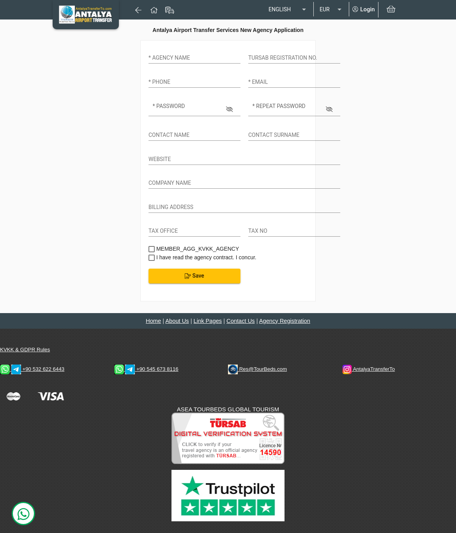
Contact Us (240, 321)
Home (153, 321)
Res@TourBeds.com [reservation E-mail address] (257, 369)
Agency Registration (284, 321)
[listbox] (288, 10)
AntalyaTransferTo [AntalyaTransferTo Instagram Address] (368, 369)
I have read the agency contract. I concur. (205, 257)
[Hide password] (230, 108)
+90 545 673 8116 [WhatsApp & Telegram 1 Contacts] (146, 369)
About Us (177, 321)
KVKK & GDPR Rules (25, 349)
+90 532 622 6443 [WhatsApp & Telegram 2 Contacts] (32, 369)
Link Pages (208, 321)
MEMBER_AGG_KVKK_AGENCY (197, 249)
